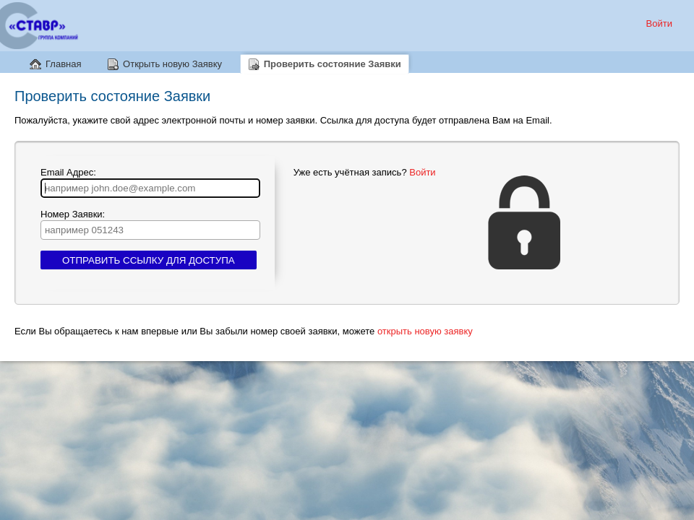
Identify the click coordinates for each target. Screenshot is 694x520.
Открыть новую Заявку (172, 63)
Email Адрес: (150, 182)
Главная (63, 63)
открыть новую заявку (425, 331)
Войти (659, 23)
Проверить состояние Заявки (332, 63)
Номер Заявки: (150, 224)
